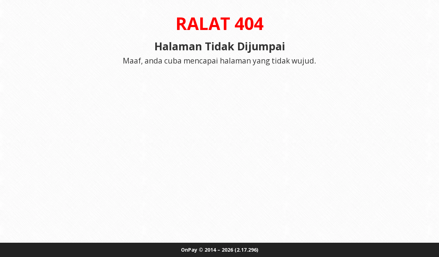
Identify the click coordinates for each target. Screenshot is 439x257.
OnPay (189, 249)
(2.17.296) (246, 249)
